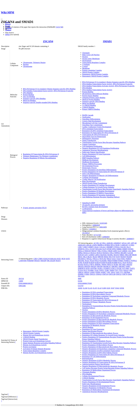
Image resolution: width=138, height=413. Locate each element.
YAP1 (118, 272)
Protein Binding (28, 95)
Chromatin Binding (89, 372)
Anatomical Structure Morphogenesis (95, 150)
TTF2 (121, 270)
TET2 (85, 270)
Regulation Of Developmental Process (95, 317)
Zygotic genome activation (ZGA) (35, 208)
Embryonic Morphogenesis (91, 384)
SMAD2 (129, 264)
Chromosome (27, 66)
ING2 (112, 253)
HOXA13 (86, 253)
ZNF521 (119, 274)
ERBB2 (119, 249)
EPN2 (114, 249)
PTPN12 (134, 261)
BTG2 (113, 245)
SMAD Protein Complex (90, 72)
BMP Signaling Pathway (90, 158)
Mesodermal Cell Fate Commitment (94, 123)
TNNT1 (101, 270)
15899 (21, 281)
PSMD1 (121, 261)
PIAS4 (92, 261)
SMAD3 (81, 266)
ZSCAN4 (48, 41)
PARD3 (128, 259)
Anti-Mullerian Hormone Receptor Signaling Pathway (101, 197)
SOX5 (88, 268)
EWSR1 (130, 249)
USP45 (92, 272)
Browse (8, 24)
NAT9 (118, 257)
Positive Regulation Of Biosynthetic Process (97, 345)
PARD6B (30, 261)
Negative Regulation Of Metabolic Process (97, 388)
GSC (129, 251)
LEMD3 (91, 255)
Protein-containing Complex (92, 70)
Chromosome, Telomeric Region (34, 62)
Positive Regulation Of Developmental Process (98, 382)
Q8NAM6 (22, 286)
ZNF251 (93, 274)
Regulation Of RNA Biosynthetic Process (96, 294)
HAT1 (59, 259)
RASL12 (87, 264)
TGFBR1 (91, 270)
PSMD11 (127, 261)
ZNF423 (99, 274)
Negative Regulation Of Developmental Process (98, 386)
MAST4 (116, 255)
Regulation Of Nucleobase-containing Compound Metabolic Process (106, 296)
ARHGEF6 (82, 245)
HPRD (7, 35)
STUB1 (119, 268)
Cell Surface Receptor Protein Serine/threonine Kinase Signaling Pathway (107, 368)
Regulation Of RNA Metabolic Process (95, 298)
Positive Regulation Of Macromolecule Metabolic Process (102, 319)
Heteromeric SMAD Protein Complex (95, 76)
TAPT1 (132, 268)
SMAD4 (87, 266)
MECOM (128, 255)
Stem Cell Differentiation (91, 174)
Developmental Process (90, 166)
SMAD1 (107, 41)
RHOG (104, 264)
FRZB (110, 251)
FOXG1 (105, 251)
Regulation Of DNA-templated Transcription (97, 131)
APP (132, 243)
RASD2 (80, 264)
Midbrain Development (90, 160)
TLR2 (96, 270)
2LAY (95, 288)
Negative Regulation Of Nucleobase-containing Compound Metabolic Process (109, 349)
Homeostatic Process (89, 168)
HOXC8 (99, 253)
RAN (125, 262)
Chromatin (86, 53)
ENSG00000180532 (26, 283)
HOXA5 (93, 253)
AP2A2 (124, 243)
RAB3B (109, 262)
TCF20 (80, 270)
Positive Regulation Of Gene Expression (96, 154)
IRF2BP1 (124, 253)
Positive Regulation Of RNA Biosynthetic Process (99, 321)
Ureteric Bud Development (91, 121)
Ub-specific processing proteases (93, 205)
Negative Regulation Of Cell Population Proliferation (100, 148)
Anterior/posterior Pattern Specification (96, 364)
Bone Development (89, 181)
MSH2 (106, 257)
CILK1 (96, 247)
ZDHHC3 (81, 274)
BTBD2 (107, 245)
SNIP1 (128, 266)
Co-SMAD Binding (89, 105)
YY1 (121, 272)
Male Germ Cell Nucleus (91, 55)
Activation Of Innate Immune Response (36, 349)
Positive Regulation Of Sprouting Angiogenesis (98, 195)
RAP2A (129, 262)
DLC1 (129, 247)
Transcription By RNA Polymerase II (95, 135)
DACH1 (123, 247)
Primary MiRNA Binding (91, 109)
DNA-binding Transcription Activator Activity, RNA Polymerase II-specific (108, 86)
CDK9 (85, 247)
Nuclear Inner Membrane (91, 59)
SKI (120, 264)
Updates (8, 30)
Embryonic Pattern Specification (93, 152)
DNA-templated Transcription (92, 129)
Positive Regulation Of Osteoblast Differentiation (99, 170)
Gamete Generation (89, 144)
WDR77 (104, 272)
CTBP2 (40, 259)
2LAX (90, 288)
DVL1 (87, 249)
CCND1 (131, 245)
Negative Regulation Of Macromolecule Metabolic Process (102, 366)
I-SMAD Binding (88, 107)
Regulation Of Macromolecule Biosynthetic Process (100, 333)
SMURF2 (122, 266)
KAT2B (130, 253)
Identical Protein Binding (91, 99)
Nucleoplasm (86, 60)
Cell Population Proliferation (92, 146)
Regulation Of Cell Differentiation (94, 356)
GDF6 (115, 251)
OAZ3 (118, 259)
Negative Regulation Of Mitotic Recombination (39, 158)
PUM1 (80, 262)
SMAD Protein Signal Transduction (94, 183)
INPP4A (117, 253)
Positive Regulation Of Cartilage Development (98, 185)
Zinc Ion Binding (29, 97)
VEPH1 (98, 272)
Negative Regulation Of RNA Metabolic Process (99, 360)
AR (135, 243)
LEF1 (86, 255)
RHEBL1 (98, 264)
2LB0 (104, 288)
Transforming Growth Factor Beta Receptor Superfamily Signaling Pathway (108, 189)
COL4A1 (102, 247)
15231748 (59, 27)
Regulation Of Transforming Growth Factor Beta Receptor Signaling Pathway (109, 343)
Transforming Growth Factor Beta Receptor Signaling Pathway (104, 142)
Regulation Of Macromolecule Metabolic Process (99, 316)
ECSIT (92, 249)
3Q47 (113, 288)
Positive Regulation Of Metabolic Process (96, 341)
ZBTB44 (127, 272)
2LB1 (108, 288)
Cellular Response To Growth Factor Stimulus (98, 187)
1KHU (80, 288)
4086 (79, 279)
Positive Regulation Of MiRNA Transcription (98, 193)
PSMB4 (115, 261)
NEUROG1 (82, 259)
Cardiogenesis (87, 209)
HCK (63, 259)
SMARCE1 (107, 266)
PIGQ (97, 261)
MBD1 (122, 255)
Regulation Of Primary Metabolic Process (96, 302)
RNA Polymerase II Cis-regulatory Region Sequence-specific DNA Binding (49, 89)
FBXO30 (87, 251)
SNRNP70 (81, 268)
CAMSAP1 (124, 245)
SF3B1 (116, 264)
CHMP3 (90, 247)
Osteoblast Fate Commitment (92, 125)
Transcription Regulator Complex (93, 62)
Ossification (86, 117)
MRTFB (100, 257)
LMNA (97, 255)
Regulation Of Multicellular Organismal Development (101, 390)
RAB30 (91, 262)
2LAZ (99, 288)
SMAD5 (93, 266)
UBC (131, 270)
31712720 (97, 235)
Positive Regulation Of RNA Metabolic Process (98, 312)
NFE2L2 (89, 259)
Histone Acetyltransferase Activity (35, 345)
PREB (109, 261)
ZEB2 (87, 274)
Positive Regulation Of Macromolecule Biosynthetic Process (103, 347)
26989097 (130, 239)
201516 (21, 279)
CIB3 (35, 259)
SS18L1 (100, 268)
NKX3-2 (96, 259)
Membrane (86, 68)
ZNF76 (124, 274)
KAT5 (68, 259)
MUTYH (112, 257)
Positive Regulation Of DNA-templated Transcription (100, 323)
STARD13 (107, 268)
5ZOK (122, 288)
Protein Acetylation (29, 347)
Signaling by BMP (88, 203)
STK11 (113, 268)
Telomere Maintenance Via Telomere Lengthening (40, 156)
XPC (109, 272)
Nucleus (26, 64)
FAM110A (52, 259)
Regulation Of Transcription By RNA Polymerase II (41, 154)
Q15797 (81, 286)
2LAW (85, 288)
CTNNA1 (116, 247)
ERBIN (124, 249)
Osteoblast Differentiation (91, 119)
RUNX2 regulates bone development (95, 207)
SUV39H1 (125, 268)
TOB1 (107, 270)
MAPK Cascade (87, 115)
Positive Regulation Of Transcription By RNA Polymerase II (103, 172)
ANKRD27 (117, 243)
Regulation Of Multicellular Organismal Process (99, 370)
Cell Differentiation (89, 156)
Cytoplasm (86, 64)
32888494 (95, 225)
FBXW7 (94, 251)
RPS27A (110, 264)
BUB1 (117, 245)
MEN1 (80, 257)
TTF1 (116, 270)
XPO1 (113, 272)
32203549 (103, 223)
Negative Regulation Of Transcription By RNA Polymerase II (103, 362)
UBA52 (126, 270)
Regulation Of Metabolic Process (93, 325)
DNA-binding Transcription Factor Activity (97, 90)
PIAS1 (87, 261)
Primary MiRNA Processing (92, 164)
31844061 (92, 229)
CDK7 (80, 247)
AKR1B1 (110, 243)
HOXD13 (106, 253)
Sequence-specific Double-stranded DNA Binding (40, 102)
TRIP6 (112, 270)
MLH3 (95, 257)
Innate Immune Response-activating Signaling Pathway (42, 343)
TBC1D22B (51, 261)
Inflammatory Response (90, 138)
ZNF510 (105, 274)
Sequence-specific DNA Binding (34, 98)
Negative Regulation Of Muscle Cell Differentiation (100, 175)
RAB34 (97, 262)
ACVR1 (96, 243)
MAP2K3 (103, 255)
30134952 (85, 233)
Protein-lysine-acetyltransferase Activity (37, 341)
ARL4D (89, 245)
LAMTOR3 (23, 261)
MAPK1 (110, 255)
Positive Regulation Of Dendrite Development (98, 191)
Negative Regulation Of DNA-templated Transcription (101, 351)
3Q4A (117, 288)
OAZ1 (114, 259)
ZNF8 (130, 274)
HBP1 (134, 251)
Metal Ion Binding (29, 100)
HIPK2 (80, 253)
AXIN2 (94, 245)
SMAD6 (100, 266)
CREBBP (109, 247)
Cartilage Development (90, 177)
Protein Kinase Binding (90, 96)
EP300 (109, 249)
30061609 (102, 227)
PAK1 (123, 259)
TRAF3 (58, 261)
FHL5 (99, 251)
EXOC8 (46, 259)
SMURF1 (114, 266)
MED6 (134, 255)
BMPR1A (100, 245)
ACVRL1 (103, 243)
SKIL (124, 264)
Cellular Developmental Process (93, 376)
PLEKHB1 (103, 261)
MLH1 (89, 257)
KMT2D (81, 255)
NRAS (109, 259)
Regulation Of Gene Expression (93, 329)
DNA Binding (28, 93)
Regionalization (87, 358)
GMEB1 (125, 251)
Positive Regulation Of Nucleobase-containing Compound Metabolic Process (109, 314)
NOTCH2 (102, 259)
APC (128, 243)
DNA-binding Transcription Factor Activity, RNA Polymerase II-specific (48, 91)
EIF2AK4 (98, 249)
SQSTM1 (93, 268)
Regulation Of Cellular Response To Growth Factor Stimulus (103, 335)
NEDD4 (123, 257)
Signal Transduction (89, 140)
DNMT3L (81, 249)
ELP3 (104, 249)
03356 (80, 281)
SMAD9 (43, 261)
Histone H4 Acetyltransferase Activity (36, 335)
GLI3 (119, 251)
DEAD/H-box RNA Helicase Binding (95, 94)
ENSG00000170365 (85, 283)
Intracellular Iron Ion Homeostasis (94, 136)
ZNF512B (112, 274)
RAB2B (86, 262)
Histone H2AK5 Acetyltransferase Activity (38, 353)
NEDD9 (129, 257)
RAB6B (115, 262)
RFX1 (92, 264)
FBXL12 (81, 251)
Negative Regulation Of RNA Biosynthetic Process (100, 353)
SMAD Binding (87, 327)
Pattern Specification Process (92, 331)
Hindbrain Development (90, 162)
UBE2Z (80, 272)
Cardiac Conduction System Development (96, 127)
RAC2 (120, 262)
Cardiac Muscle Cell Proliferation (94, 179)
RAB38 (103, 262)
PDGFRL (81, 261)
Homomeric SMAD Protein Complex (95, 74)
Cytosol (85, 66)
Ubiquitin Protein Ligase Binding (93, 98)
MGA (85, 257)
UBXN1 (86, 272)
